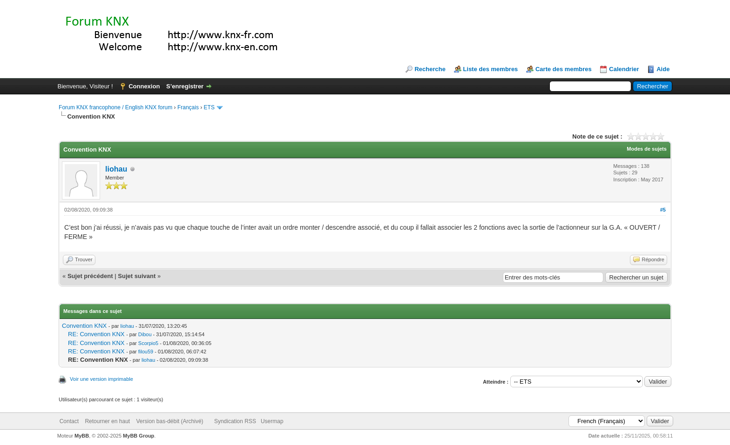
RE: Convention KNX (96, 334)
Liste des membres (490, 69)
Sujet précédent (90, 275)
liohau (116, 169)
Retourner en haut (107, 421)
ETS (209, 107)
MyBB (81, 435)
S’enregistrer (184, 86)
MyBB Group (138, 435)
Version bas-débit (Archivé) (169, 421)
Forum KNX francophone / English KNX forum (115, 107)
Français (188, 107)
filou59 (145, 351)
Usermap (272, 421)
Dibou (145, 334)
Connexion (144, 86)
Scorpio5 (148, 343)
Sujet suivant (136, 275)
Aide (662, 69)
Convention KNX (84, 325)
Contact (69, 421)
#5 (663, 210)
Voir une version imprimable (101, 379)
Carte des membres (563, 69)
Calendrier (624, 69)
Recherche (429, 69)
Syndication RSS (235, 421)
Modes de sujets (647, 149)
